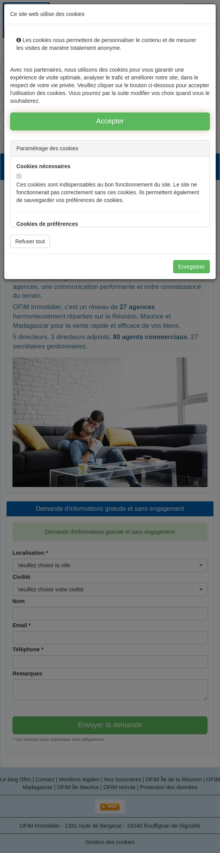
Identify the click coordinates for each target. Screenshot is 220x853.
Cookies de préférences (47, 224)
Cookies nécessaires (43, 166)
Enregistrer (191, 267)
